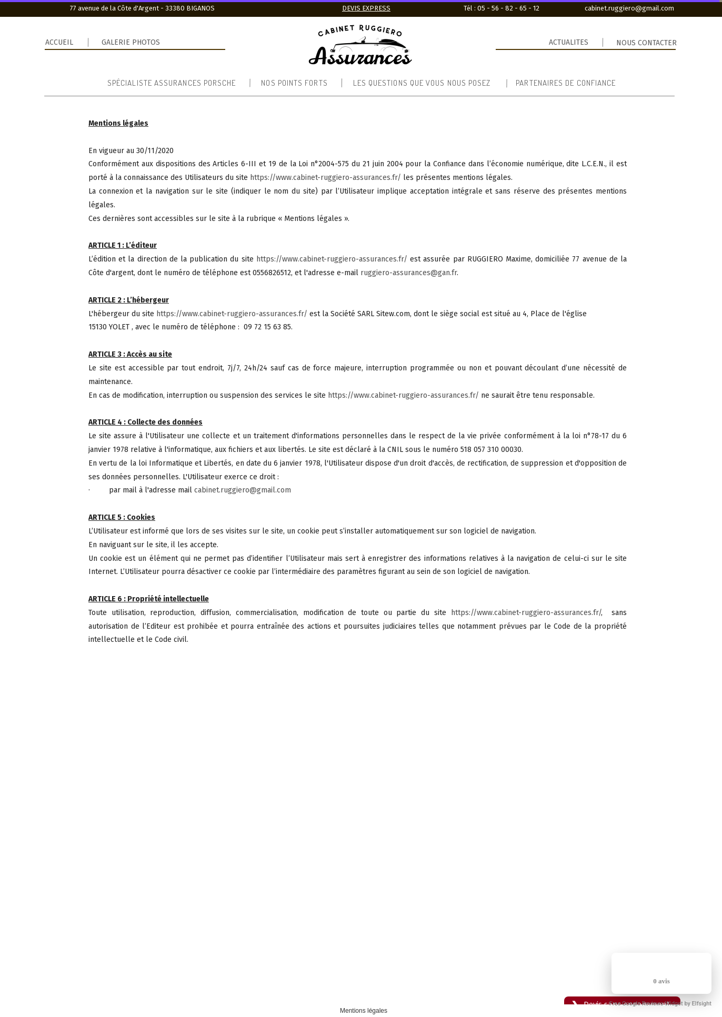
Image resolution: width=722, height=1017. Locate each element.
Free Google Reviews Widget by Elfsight (660, 1003)
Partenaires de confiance (566, 83)
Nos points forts (294, 83)
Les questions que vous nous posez (422, 83)
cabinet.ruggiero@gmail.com (242, 490)
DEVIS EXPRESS (366, 8)
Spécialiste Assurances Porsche (171, 83)
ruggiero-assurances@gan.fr (408, 272)
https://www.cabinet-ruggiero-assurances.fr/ (325, 177)
